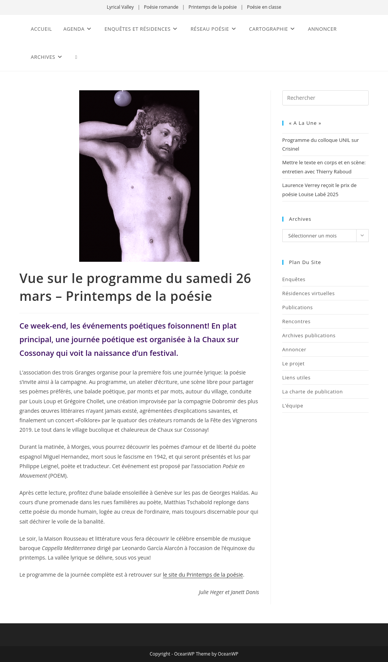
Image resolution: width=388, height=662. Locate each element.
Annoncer (294, 349)
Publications (297, 307)
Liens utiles (296, 377)
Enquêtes (293, 279)
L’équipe (293, 405)
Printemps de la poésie (212, 7)
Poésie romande (161, 7)
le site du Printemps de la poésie (203, 574)
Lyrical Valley (120, 7)
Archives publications (309, 335)
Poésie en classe (264, 7)
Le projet (293, 363)
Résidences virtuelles (308, 293)
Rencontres (296, 321)
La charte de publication (312, 391)
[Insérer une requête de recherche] (325, 97)
